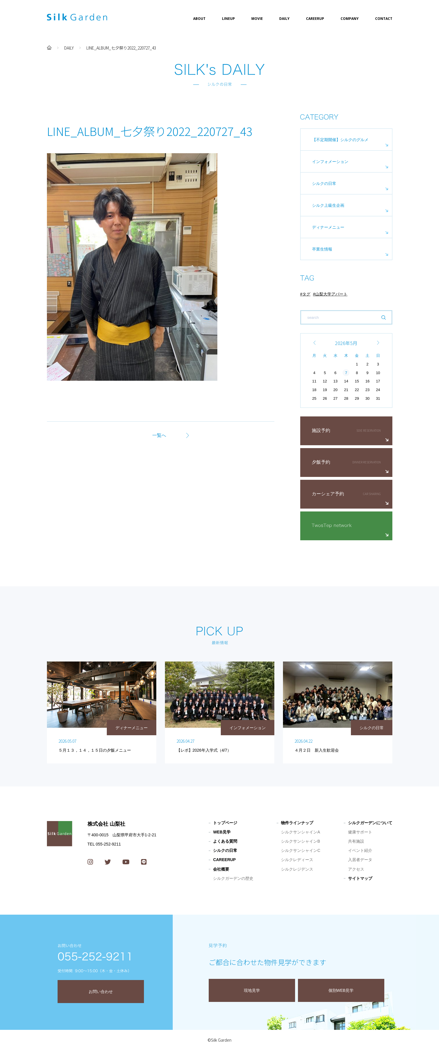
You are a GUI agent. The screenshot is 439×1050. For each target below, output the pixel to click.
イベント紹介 (360, 850)
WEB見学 (222, 832)
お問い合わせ (101, 991)
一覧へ (159, 435)
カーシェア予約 (328, 493)
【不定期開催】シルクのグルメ (340, 139)
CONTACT (383, 18)
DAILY (284, 18)
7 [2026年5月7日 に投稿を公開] (346, 373)
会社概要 (221, 869)
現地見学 (252, 990)
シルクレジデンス (297, 869)
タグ (306, 294)
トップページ (225, 822)
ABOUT (199, 18)
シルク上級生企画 (328, 205)
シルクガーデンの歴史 (233, 878)
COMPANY (350, 18)
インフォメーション (330, 161)
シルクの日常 (324, 183)
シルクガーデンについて (370, 822)
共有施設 (356, 841)
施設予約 (321, 430)
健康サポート (360, 832)
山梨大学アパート (331, 294)
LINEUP (228, 18)
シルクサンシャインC (300, 850)
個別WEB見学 (341, 990)
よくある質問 (225, 841)
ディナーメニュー (328, 227)
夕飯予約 (321, 462)
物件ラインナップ (297, 822)
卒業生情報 (322, 249)
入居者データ (360, 859)
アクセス (356, 869)
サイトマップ (360, 878)
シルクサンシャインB (300, 841)
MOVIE (257, 18)
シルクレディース (297, 859)
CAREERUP (315, 18)
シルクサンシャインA (300, 832)
